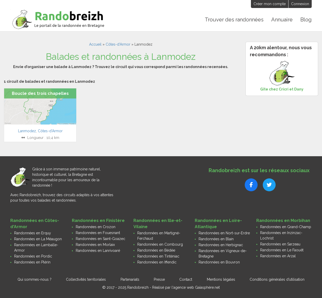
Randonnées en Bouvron (219, 262)
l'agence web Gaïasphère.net (196, 287)
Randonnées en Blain (216, 239)
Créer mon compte (269, 4)
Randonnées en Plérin (32, 262)
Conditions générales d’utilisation (277, 279)
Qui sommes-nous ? (35, 279)
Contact (185, 279)
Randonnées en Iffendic (156, 262)
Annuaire (282, 19)
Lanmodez (27, 131)
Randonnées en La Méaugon (38, 239)
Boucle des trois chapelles (40, 93)
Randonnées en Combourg (160, 244)
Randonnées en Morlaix (95, 245)
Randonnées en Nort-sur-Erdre (224, 233)
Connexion (300, 4)
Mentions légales (221, 279)
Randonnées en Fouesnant (98, 233)
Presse (159, 279)
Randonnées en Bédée (156, 250)
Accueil (95, 44)
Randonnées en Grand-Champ (285, 227)
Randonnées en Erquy (32, 233)
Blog (306, 19)
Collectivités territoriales (86, 279)
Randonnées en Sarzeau (280, 244)
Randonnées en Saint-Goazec (100, 239)
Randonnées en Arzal (278, 256)
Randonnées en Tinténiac (158, 256)
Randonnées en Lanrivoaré (98, 251)
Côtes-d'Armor (118, 44)
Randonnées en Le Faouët (281, 250)
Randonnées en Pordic (33, 256)
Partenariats (130, 279)
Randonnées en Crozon (95, 227)
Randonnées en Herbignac (221, 245)
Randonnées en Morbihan (283, 220)
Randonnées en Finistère (98, 220)
